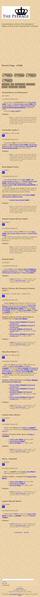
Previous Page (13, 87)
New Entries (5, 84)
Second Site (19, 594)
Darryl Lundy (20, 588)
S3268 (11, 279)
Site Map (4, 87)
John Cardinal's (13, 594)
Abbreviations (30, 84)
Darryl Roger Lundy (20, 280)
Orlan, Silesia (15, 111)
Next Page (22, 87)
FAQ (12, 84)
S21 (11, 117)
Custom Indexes (20, 84)
